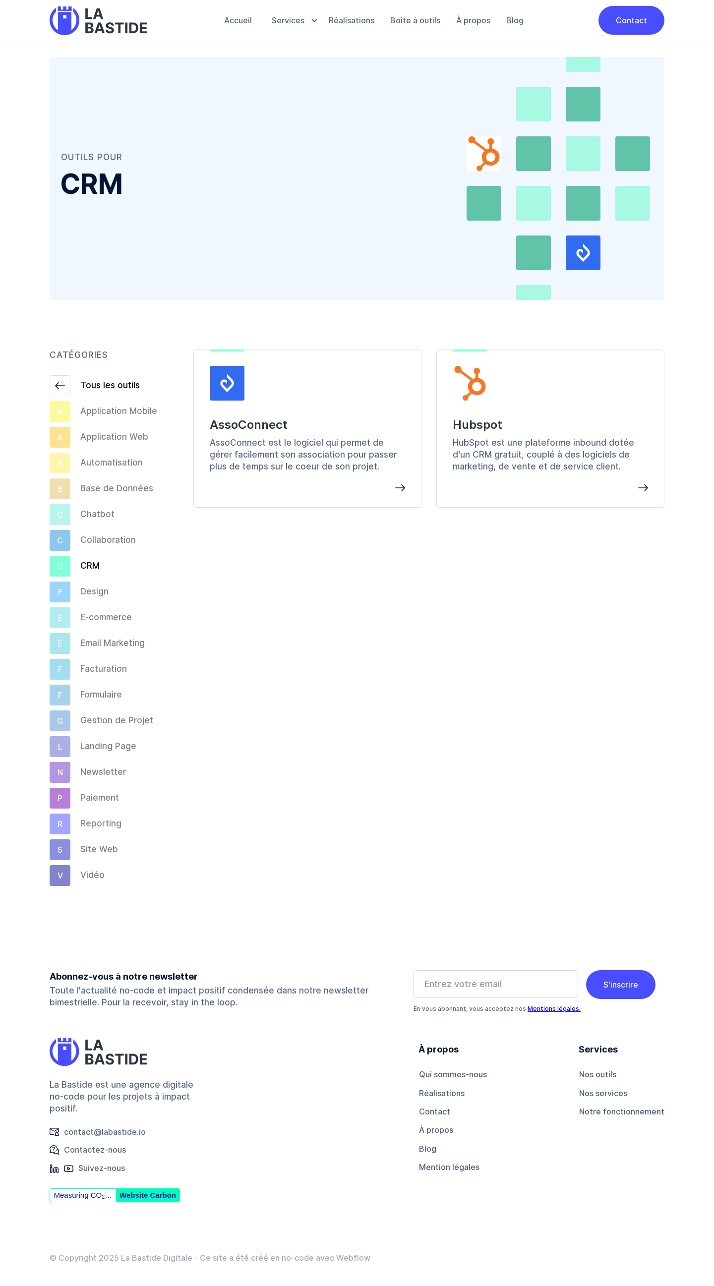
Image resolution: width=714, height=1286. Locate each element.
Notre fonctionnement (621, 1111)
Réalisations (351, 20)
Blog (515, 20)
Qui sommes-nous (453, 1074)
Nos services (603, 1093)
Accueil (238, 20)
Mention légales (449, 1167)
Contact (631, 20)
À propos (473, 20)
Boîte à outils (415, 20)
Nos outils (597, 1074)
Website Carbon (147, 1195)
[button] (290, 20)
